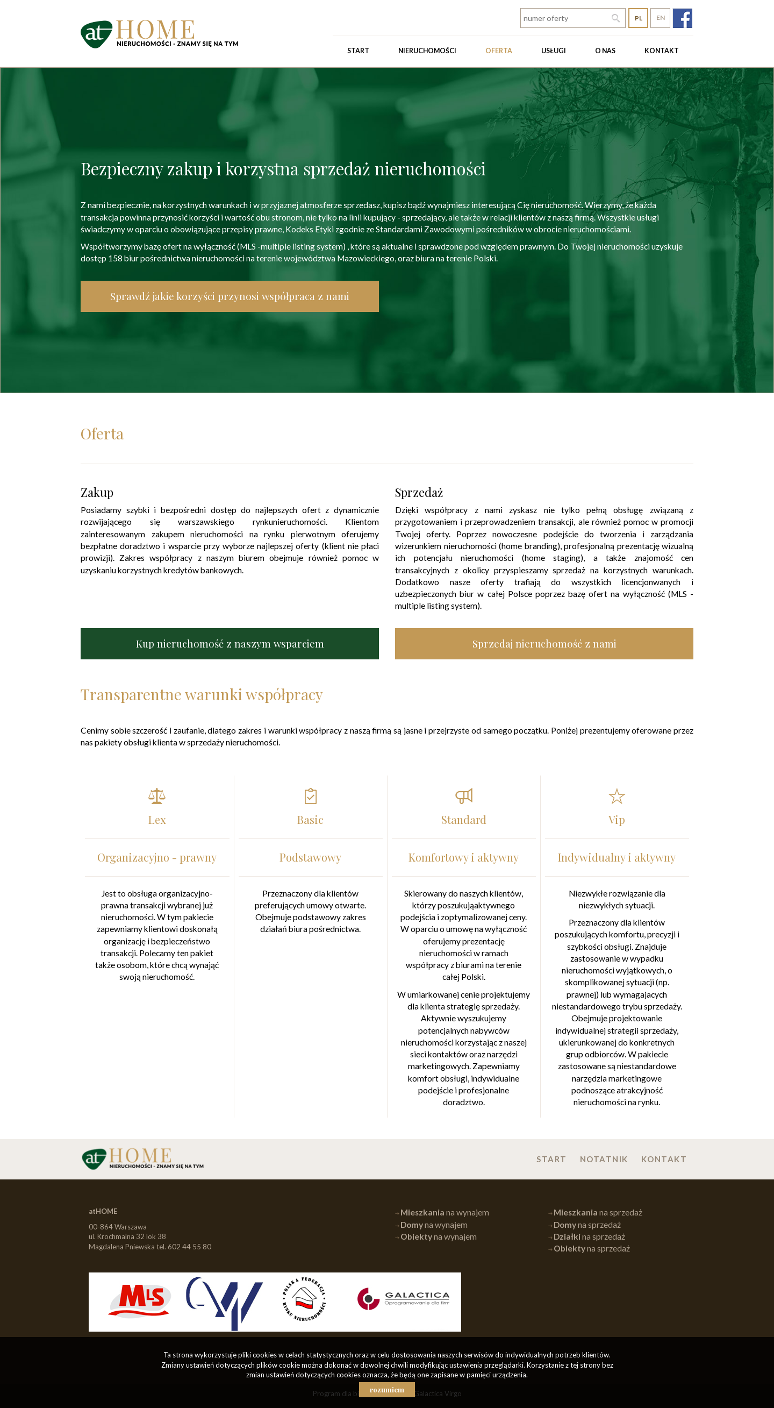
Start (358, 51)
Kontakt (661, 51)
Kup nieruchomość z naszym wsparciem (230, 643)
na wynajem (444, 1212)
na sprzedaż (598, 1212)
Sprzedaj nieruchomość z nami (544, 643)
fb (682, 18)
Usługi (553, 51)
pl (638, 18)
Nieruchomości (427, 51)
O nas (605, 51)
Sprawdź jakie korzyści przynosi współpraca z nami (229, 296)
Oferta (498, 51)
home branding (529, 546)
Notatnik (604, 1159)
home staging (553, 558)
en (660, 17)
